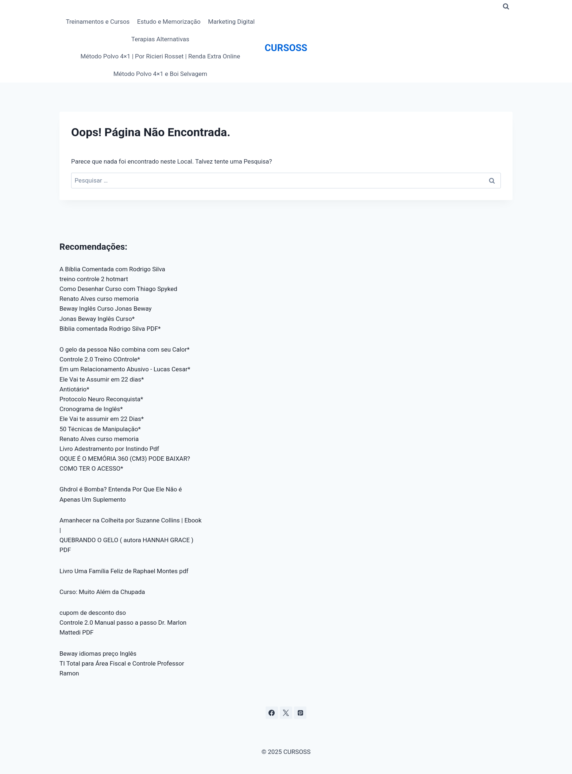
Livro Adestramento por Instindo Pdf (109, 448)
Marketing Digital (231, 21)
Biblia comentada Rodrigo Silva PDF (108, 328)
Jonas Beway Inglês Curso (95, 318)
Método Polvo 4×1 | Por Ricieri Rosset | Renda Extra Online (160, 56)
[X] (286, 712)
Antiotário (72, 389)
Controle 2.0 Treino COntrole (98, 359)
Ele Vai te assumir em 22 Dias (100, 418)
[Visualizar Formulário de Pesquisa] (506, 6)
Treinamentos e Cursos (98, 21)
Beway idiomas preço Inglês (97, 653)
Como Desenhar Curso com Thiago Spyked (118, 288)
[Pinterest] (300, 712)
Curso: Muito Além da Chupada (102, 591)
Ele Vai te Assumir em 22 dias (100, 379)
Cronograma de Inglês (89, 409)
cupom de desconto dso (92, 612)
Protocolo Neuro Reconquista (99, 399)
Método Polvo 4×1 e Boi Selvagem (160, 73)
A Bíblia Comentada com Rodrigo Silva (112, 269)
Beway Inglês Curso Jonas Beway (105, 308)
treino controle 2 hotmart (93, 279)
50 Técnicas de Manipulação (98, 429)
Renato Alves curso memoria (99, 298)
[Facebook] (272, 712)
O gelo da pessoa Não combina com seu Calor (123, 349)
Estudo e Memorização (169, 21)
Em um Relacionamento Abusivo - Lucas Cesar (123, 369)
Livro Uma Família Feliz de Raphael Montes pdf (123, 571)
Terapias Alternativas (160, 39)
